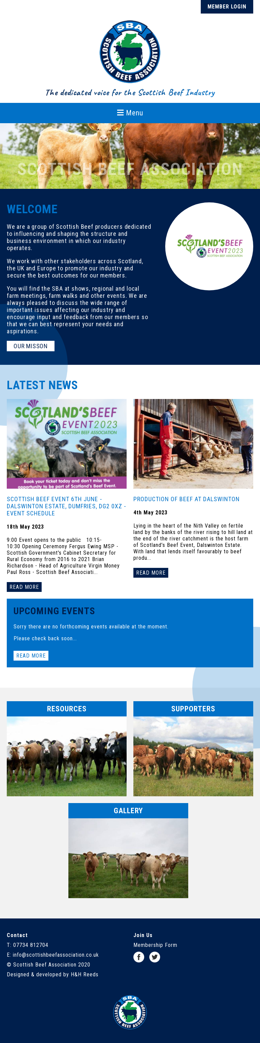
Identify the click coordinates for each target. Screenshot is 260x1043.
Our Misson (31, 346)
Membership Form (155, 945)
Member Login (227, 6)
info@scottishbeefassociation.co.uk (56, 955)
